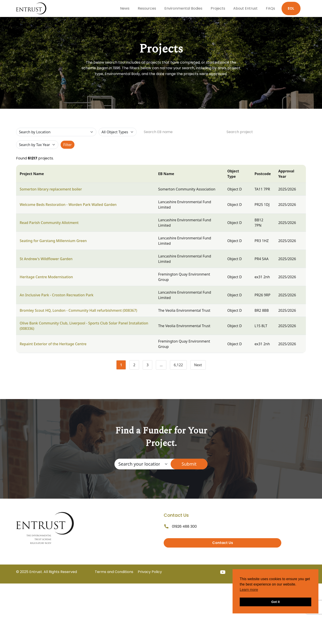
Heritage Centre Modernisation (46, 276)
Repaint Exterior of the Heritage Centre (53, 343)
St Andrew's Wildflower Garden (46, 258)
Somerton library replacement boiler (51, 189)
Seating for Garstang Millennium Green (53, 240)
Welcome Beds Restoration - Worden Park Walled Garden (68, 204)
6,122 (180, 365)
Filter (67, 144)
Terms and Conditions (114, 571)
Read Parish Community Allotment (49, 222)
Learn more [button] (249, 590)
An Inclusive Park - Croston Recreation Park (56, 295)
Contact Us (222, 542)
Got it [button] (275, 602)
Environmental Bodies (183, 8)
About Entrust (245, 8)
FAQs (270, 8)
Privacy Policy (150, 571)
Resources (147, 8)
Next (198, 364)
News (124, 8)
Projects (218, 8)
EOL (291, 8)
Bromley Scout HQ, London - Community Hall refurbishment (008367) (78, 310)
